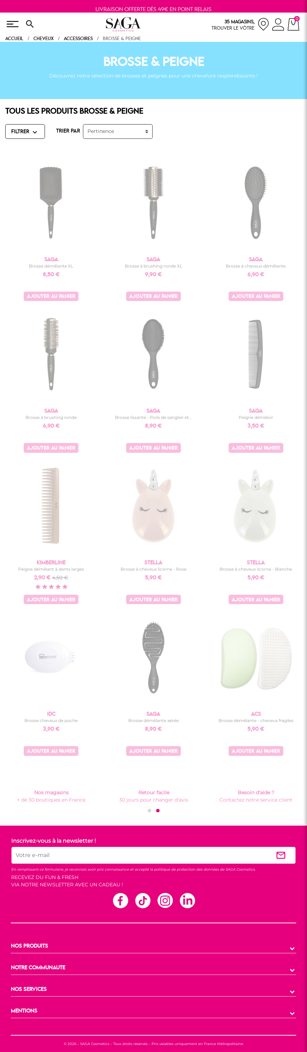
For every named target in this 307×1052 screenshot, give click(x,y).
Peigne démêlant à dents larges (51, 569)
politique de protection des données (186, 869)
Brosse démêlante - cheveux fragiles (255, 720)
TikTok (142, 900)
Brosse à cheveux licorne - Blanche (256, 569)
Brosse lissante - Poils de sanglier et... (153, 417)
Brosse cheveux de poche (51, 720)
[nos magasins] (240, 24)
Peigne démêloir (256, 417)
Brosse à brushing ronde (51, 417)
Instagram (164, 900)
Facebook (120, 900)
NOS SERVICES (29, 989)
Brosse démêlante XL (51, 266)
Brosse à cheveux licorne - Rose (153, 569)
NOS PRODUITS (29, 946)
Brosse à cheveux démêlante (256, 266)
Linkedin (187, 900)
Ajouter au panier (51, 296)
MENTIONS (24, 1011)
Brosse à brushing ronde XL (153, 266)
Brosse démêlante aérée (153, 720)
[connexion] (278, 25)
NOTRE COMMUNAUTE (38, 967)
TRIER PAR (68, 131)
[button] (149, 810)
